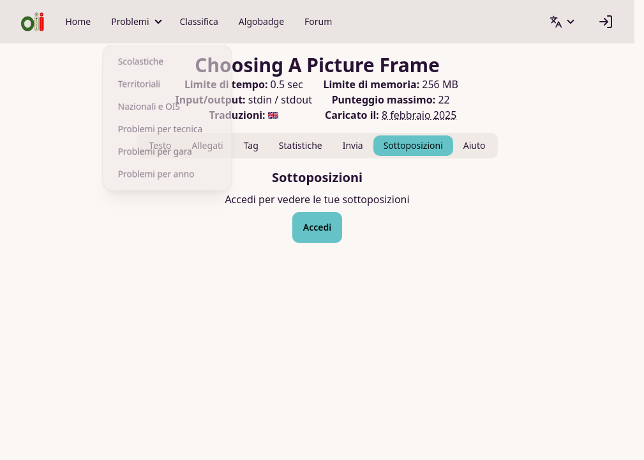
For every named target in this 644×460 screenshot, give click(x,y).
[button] (135, 21)
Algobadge (261, 21)
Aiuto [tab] (474, 145)
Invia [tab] (353, 145)
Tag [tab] (251, 145)
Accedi (317, 227)
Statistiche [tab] (300, 145)
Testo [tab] (160, 145)
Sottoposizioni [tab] (413, 145)
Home (78, 21)
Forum (318, 21)
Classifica (199, 21)
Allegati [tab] (207, 145)
